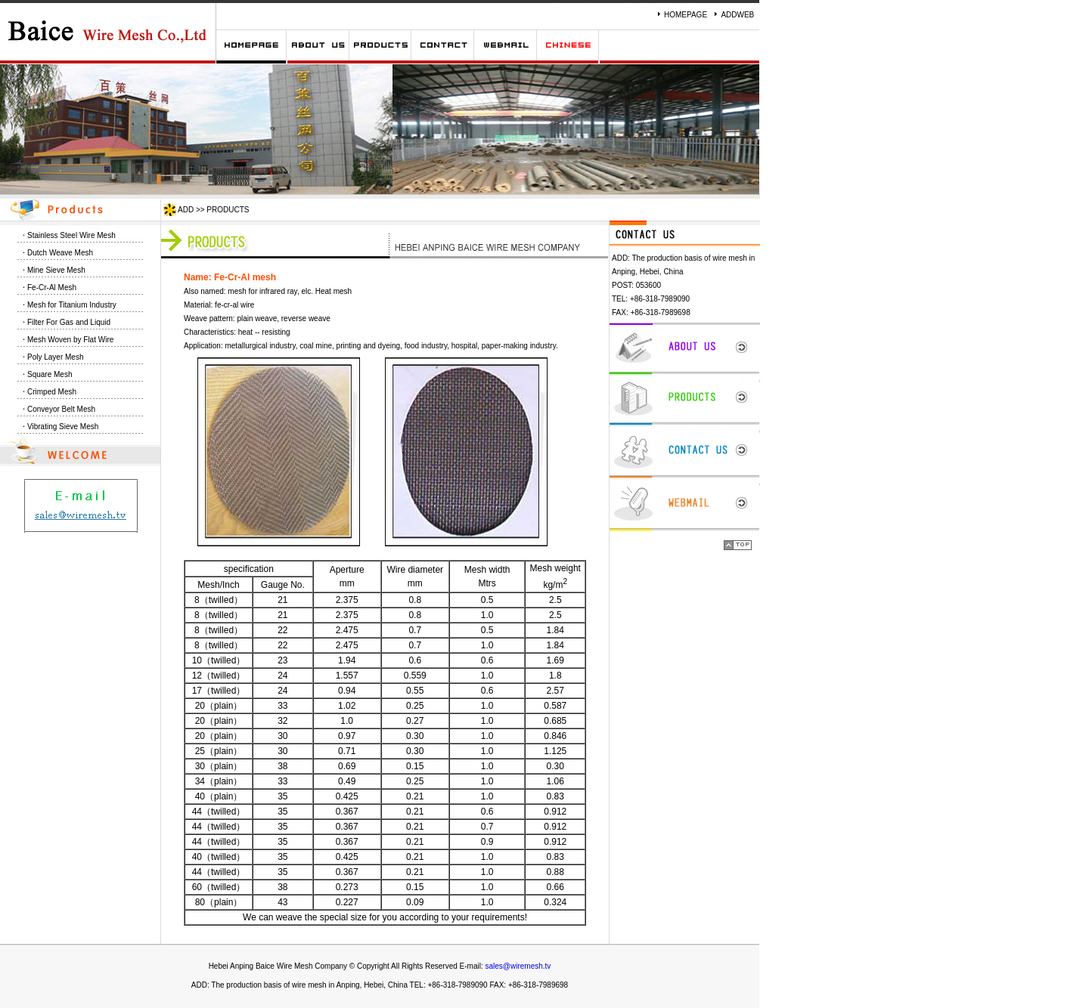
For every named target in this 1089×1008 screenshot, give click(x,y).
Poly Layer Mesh (55, 357)
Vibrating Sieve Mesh (62, 426)
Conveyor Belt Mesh (61, 409)
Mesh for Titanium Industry (71, 305)
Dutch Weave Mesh (60, 253)
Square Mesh (49, 374)
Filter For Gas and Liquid (68, 322)
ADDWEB (737, 15)
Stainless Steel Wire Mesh (71, 235)
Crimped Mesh (51, 392)
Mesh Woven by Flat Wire (70, 339)
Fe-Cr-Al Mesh (51, 287)
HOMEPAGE (685, 15)
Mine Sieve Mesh (56, 270)
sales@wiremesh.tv (518, 966)
